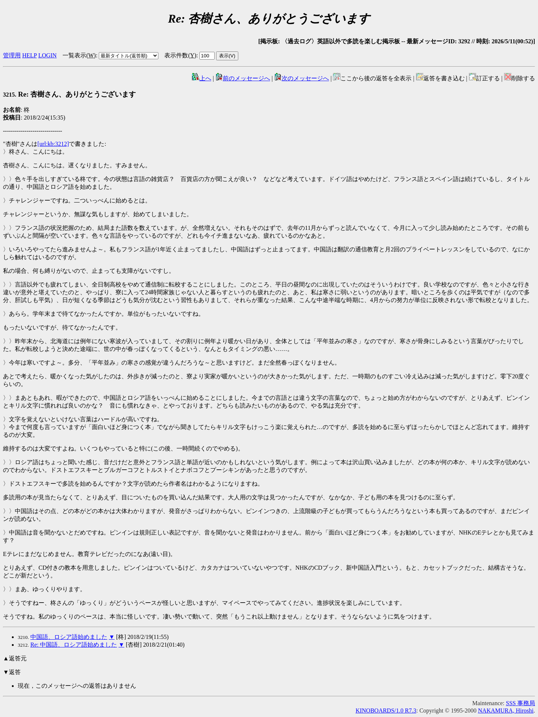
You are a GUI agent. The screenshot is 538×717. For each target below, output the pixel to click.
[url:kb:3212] (53, 144)
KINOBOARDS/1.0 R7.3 (386, 710)
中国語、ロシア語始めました (68, 637)
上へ (201, 78)
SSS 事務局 (520, 703)
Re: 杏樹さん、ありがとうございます (69, 94)
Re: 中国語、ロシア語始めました (73, 644)
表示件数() (180, 55)
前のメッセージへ (242, 78)
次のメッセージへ (301, 78)
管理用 (12, 55)
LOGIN (47, 55)
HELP (29, 55)
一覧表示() (79, 55)
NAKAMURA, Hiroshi (506, 710)
